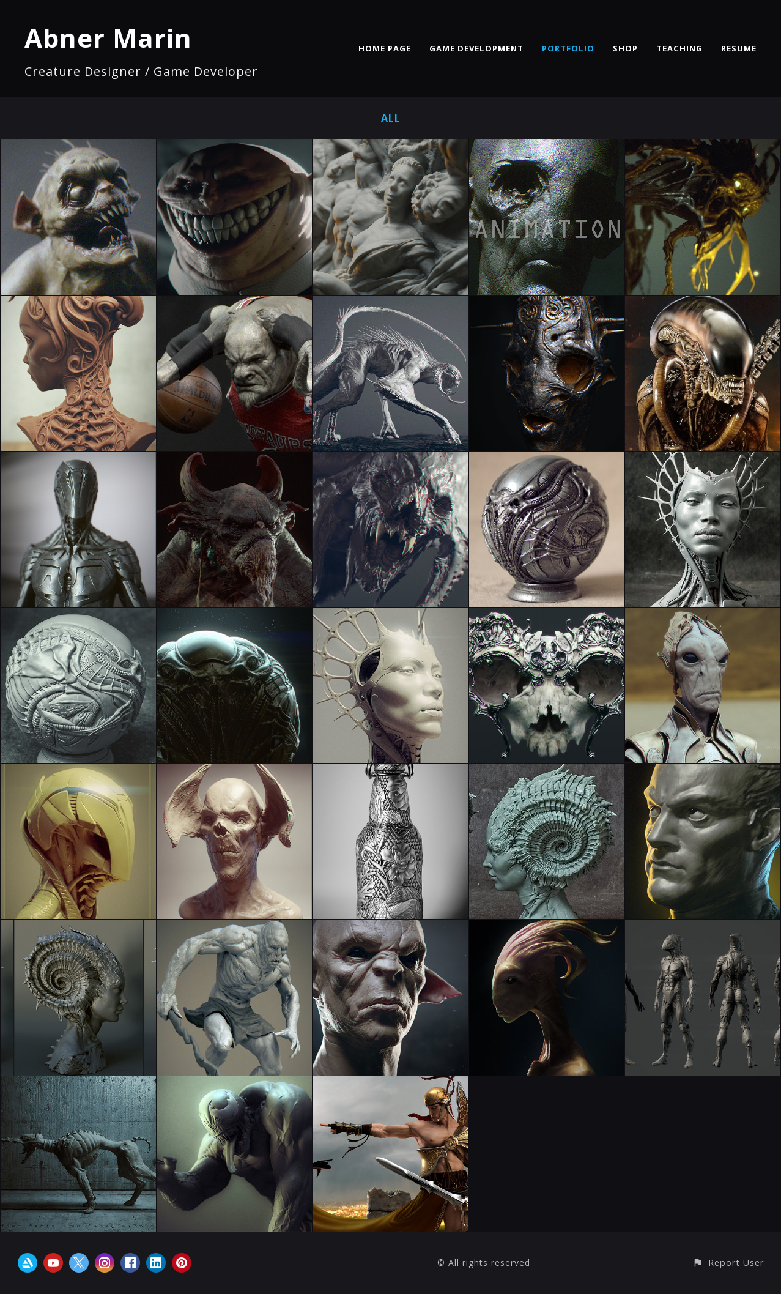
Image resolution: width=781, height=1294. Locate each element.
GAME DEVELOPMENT (476, 48)
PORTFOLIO (568, 48)
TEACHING (679, 48)
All (391, 118)
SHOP (625, 48)
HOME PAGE (384, 48)
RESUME (739, 48)
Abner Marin (108, 37)
